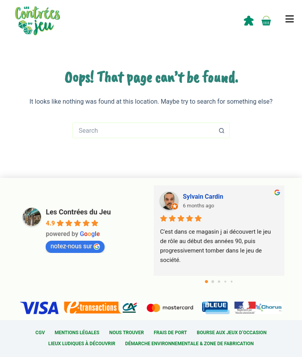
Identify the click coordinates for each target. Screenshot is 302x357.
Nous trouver (126, 332)
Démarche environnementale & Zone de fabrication (189, 343)
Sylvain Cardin (203, 196)
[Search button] (222, 130)
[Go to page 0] (206, 281)
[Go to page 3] (225, 282)
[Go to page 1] (212, 281)
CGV (40, 332)
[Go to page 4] (231, 282)
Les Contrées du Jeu (78, 212)
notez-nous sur (75, 246)
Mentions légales (77, 332)
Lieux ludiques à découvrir (81, 343)
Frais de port (170, 332)
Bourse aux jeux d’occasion (232, 332)
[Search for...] (143, 130)
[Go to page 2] (219, 281)
